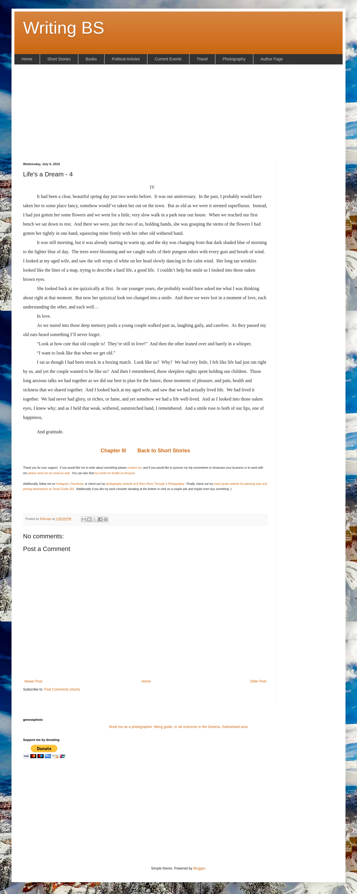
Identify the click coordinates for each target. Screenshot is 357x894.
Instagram (62, 483)
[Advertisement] (178, 113)
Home (146, 681)
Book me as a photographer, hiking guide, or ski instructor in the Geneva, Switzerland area (178, 727)
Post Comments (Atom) (62, 689)
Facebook (77, 483)
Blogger (199, 868)
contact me (134, 467)
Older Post (258, 681)
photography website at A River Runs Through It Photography (145, 483)
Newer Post (33, 681)
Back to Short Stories (163, 450)
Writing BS (63, 27)
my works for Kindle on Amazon (114, 473)
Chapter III (113, 450)
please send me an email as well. (49, 473)
